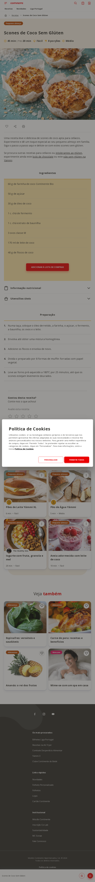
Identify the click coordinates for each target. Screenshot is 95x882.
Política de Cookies (24, 449)
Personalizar (50, 460)
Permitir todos (76, 460)
